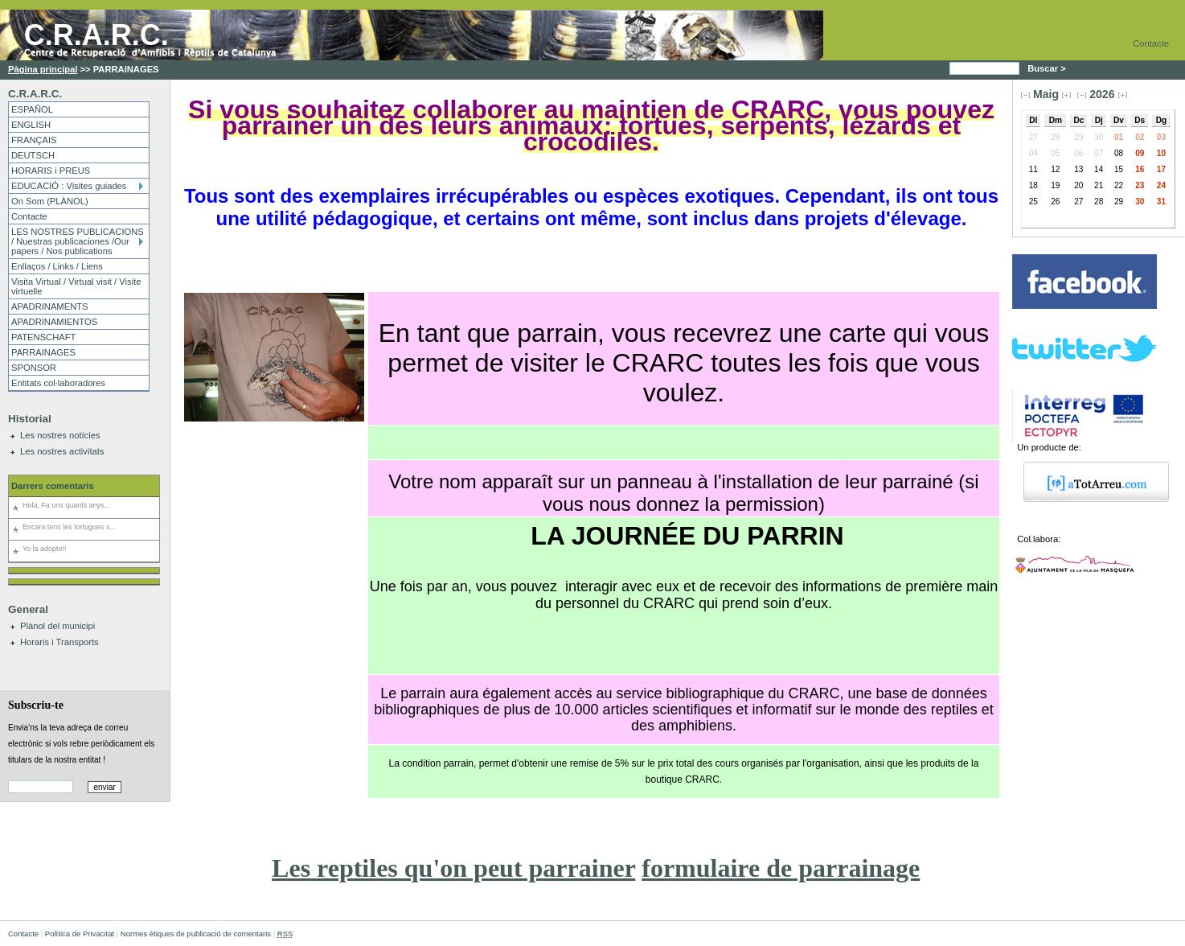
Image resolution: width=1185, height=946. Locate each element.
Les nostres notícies (60, 435)
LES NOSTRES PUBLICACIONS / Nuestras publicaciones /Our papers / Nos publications (77, 241)
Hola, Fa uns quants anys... (66, 505)
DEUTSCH (33, 155)
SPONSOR (33, 367)
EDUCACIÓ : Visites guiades (68, 186)
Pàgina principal (42, 69)
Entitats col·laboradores (58, 383)
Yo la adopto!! (44, 549)
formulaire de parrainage (781, 867)
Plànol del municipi (57, 626)
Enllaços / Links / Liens (57, 266)
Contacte (1151, 43)
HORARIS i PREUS (50, 170)
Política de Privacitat (79, 933)
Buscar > (1047, 68)
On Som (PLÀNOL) (49, 201)
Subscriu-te (36, 704)
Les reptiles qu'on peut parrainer (453, 867)
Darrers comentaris (52, 486)
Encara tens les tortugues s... (69, 527)
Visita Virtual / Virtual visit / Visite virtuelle (76, 286)
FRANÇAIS (34, 140)
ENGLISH (31, 125)
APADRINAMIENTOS (54, 322)
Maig (1046, 94)
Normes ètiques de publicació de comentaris (196, 933)
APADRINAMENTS (49, 306)
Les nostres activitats (62, 451)
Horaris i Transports (59, 642)
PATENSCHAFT (43, 337)
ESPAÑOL (32, 109)
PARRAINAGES (43, 352)
